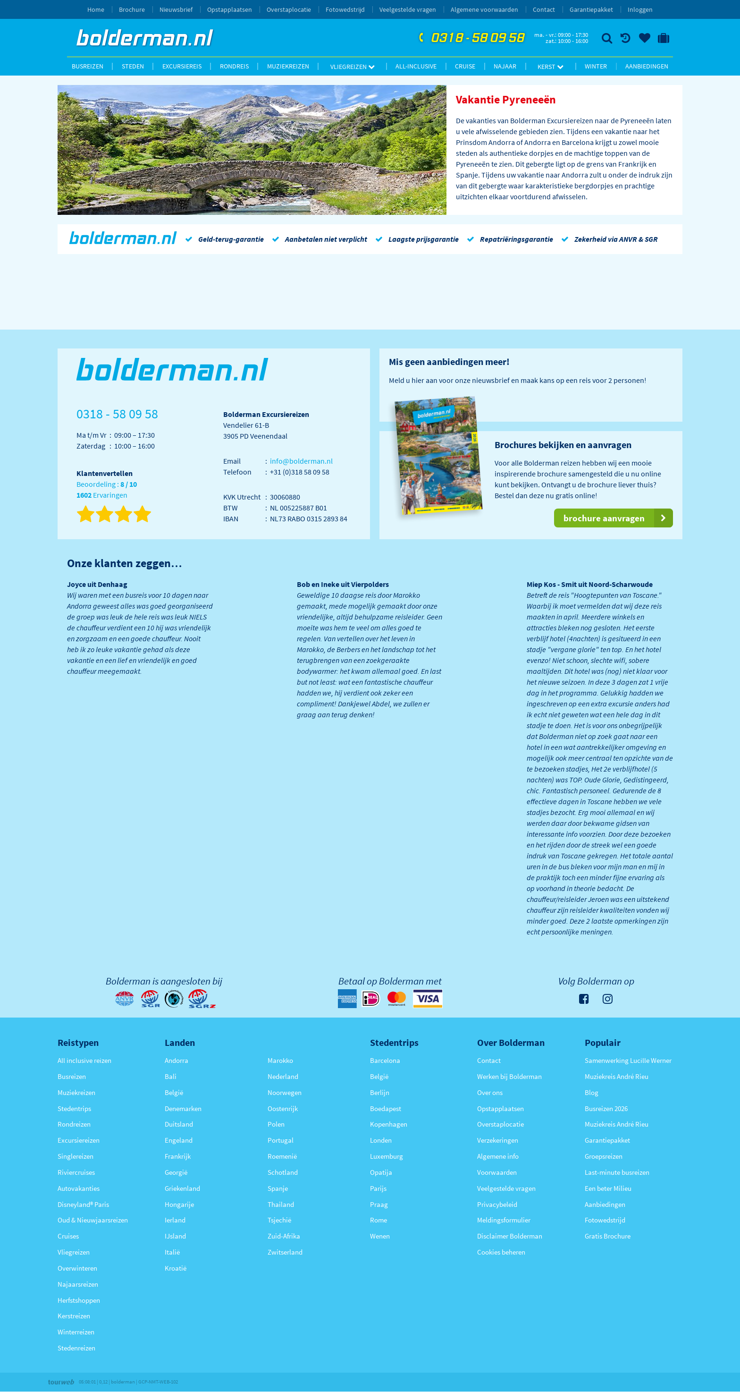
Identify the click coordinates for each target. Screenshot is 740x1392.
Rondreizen (74, 1124)
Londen (381, 1140)
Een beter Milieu (608, 1188)
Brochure (132, 9)
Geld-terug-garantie (223, 239)
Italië (172, 1252)
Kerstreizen (74, 1315)
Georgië (176, 1172)
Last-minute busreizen (617, 1172)
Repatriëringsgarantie (508, 239)
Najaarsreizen (78, 1284)
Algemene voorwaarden (484, 9)
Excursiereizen (79, 1140)
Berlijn (379, 1092)
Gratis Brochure (608, 1235)
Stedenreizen (76, 1347)
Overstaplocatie (289, 9)
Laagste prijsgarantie (415, 239)
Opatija (381, 1172)
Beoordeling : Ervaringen (106, 490)
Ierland (175, 1219)
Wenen (380, 1235)
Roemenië (282, 1156)
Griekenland (182, 1188)
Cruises (68, 1235)
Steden (133, 66)
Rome (378, 1219)
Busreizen (87, 66)
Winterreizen (76, 1331)
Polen (276, 1124)
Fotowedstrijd (345, 9)
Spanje (278, 1188)
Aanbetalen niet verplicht (318, 239)
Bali (171, 1076)
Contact (544, 9)
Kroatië (175, 1268)
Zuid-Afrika (284, 1235)
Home (95, 9)
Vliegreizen (352, 66)
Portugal (281, 1140)
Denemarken (183, 1108)
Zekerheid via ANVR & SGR (608, 239)
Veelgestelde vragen (407, 9)
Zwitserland (285, 1252)
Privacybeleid (497, 1204)
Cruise (465, 66)
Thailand (281, 1204)
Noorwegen (285, 1092)
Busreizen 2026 (606, 1108)
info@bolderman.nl (301, 461)
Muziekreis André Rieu (616, 1076)
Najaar (505, 66)
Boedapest (385, 1108)
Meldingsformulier (503, 1219)
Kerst (550, 66)
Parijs (378, 1188)
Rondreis (234, 66)
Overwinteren (77, 1268)
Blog (591, 1092)
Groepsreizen (603, 1156)
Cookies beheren (501, 1252)
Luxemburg (386, 1156)
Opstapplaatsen (229, 9)
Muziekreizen (288, 66)
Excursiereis (182, 66)
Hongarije (179, 1204)
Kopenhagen (388, 1124)
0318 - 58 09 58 (470, 38)
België (174, 1092)
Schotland (283, 1172)
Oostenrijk (283, 1108)
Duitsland (179, 1124)
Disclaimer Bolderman (509, 1235)
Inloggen (640, 9)
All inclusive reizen (84, 1060)
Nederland (283, 1076)
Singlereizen (75, 1156)
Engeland (179, 1140)
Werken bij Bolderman (509, 1076)
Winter (596, 66)
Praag (379, 1204)
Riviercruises (76, 1172)
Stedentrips (74, 1108)
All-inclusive (416, 66)
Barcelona (385, 1060)
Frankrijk (178, 1156)
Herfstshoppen (79, 1300)
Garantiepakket (591, 9)
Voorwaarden (497, 1172)
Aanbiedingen (646, 66)
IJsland (175, 1235)
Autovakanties (79, 1188)
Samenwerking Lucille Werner (628, 1060)
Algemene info (498, 1156)
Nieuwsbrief (176, 9)
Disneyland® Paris (83, 1204)
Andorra (176, 1060)
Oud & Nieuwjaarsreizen (93, 1219)
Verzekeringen (497, 1140)
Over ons (490, 1092)
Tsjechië (279, 1219)
